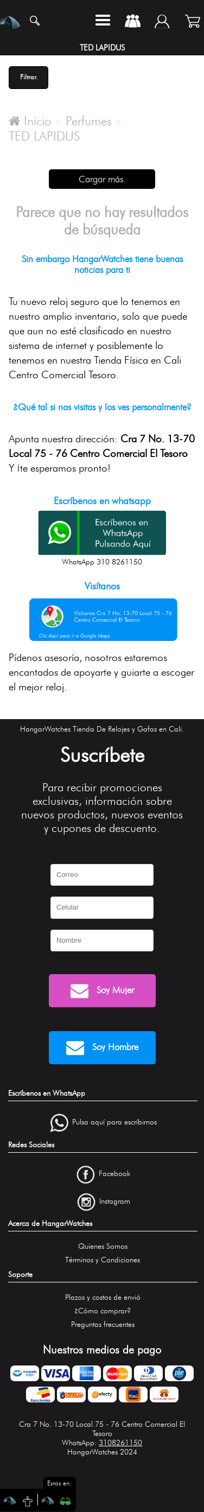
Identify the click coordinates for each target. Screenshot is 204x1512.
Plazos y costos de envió (103, 1297)
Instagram (114, 1201)
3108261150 (120, 1442)
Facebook (114, 1173)
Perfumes (89, 121)
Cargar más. (102, 179)
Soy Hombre (102, 1048)
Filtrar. (28, 77)
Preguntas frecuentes (103, 1324)
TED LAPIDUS (44, 136)
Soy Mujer (102, 991)
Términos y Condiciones (102, 1260)
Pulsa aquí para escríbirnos (114, 1122)
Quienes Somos (102, 1246)
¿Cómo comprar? (102, 1311)
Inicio (30, 121)
